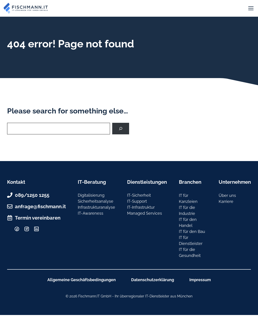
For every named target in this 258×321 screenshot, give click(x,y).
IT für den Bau (192, 231)
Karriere (226, 201)
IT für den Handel (188, 222)
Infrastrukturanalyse (96, 207)
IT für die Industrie (187, 210)
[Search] (120, 128)
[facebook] (17, 229)
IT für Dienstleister (190, 240)
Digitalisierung (91, 195)
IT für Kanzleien (188, 198)
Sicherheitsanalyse (95, 201)
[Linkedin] (36, 229)
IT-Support (137, 201)
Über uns (227, 195)
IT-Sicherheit (139, 195)
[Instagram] (26, 229)
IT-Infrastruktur (141, 207)
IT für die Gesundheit (190, 252)
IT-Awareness (90, 213)
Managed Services (144, 213)
